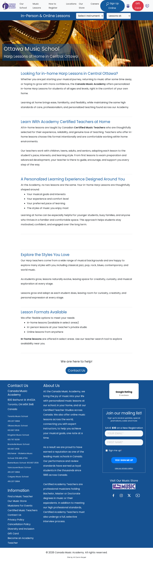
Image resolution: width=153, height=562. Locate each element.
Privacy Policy (16, 519)
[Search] (90, 16)
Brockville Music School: (19, 444)
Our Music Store (17, 501)
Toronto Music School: (18, 416)
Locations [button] (71, 3)
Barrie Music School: (17, 462)
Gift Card (13, 533)
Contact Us (76, 370)
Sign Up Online (112, 6)
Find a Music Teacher (20, 496)
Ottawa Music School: (18, 425)
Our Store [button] (82, 5)
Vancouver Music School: (19, 467)
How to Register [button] (53, 5)
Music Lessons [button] (37, 5)
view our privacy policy (124, 468)
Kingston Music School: (18, 435)
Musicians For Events (20, 505)
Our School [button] (23, 5)
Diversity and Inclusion (21, 529)
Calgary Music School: (18, 476)
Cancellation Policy (19, 524)
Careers (95, 3)
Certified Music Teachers (22, 510)
